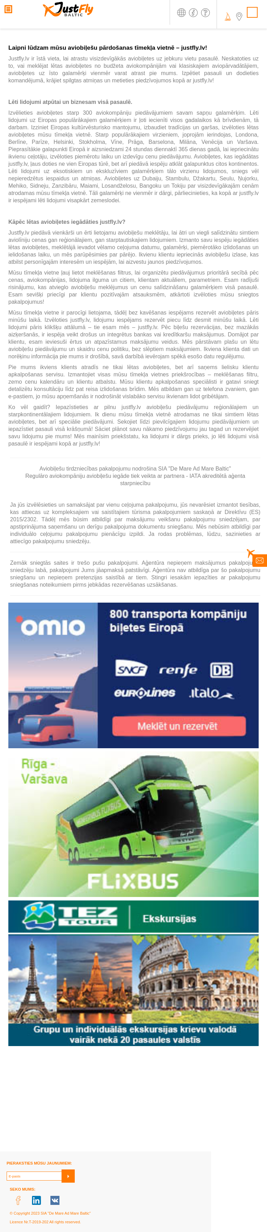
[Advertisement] (133, 1102)
